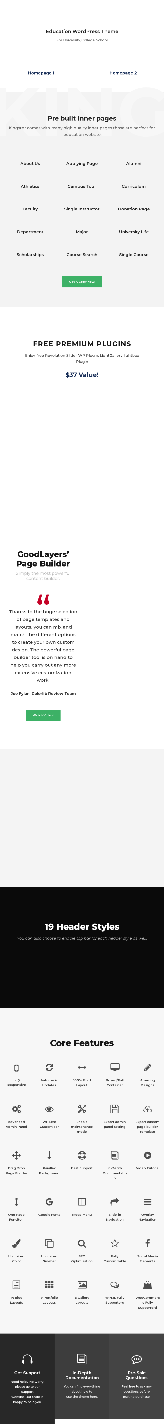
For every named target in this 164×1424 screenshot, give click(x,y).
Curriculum (134, 186)
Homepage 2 (123, 73)
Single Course (133, 254)
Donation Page (134, 209)
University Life (134, 231)
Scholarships (30, 254)
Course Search (81, 254)
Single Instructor (82, 209)
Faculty (30, 209)
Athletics (30, 186)
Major (82, 231)
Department (30, 231)
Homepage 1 (41, 73)
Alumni (133, 163)
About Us (30, 163)
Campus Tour (82, 186)
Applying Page (82, 163)
